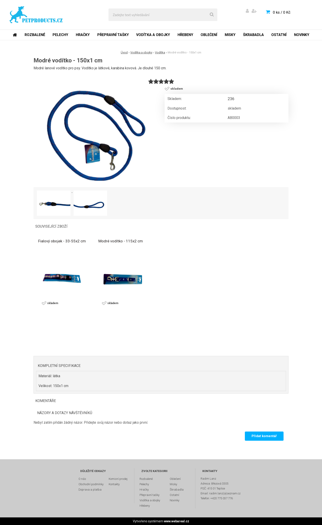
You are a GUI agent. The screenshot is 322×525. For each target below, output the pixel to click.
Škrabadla (253, 35)
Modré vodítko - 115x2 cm (120, 241)
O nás (82, 479)
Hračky (83, 35)
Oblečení (209, 35)
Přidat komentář (264, 436)
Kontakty (114, 484)
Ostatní (278, 35)
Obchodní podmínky (91, 484)
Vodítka (160, 52)
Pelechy (60, 35)
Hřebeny (185, 35)
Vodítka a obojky (153, 35)
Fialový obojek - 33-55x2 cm (62, 241)
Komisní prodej (118, 479)
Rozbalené (35, 35)
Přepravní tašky (113, 35)
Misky (230, 35)
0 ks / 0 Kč (281, 12)
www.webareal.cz (176, 521)
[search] (211, 14)
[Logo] (36, 15)
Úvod (124, 52)
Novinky (301, 35)
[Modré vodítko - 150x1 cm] (97, 135)
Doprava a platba (90, 489)
